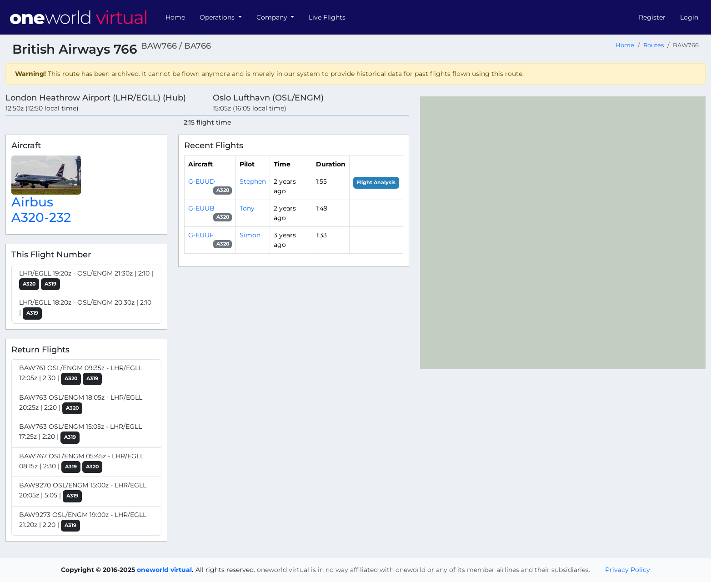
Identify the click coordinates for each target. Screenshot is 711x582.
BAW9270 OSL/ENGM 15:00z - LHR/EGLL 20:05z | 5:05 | (82, 491)
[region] (563, 232)
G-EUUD (201, 181)
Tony (247, 208)
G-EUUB (201, 208)
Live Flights (327, 17)
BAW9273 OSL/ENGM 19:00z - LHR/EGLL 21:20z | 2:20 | (82, 521)
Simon (250, 235)
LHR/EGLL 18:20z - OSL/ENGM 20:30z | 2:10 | (85, 309)
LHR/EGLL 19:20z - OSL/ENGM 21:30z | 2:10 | (86, 280)
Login (689, 17)
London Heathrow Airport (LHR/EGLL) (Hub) (95, 97)
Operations (218, 17)
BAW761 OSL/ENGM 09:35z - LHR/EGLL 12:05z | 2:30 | (80, 374)
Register (652, 17)
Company (272, 17)
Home (175, 17)
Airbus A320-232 (41, 209)
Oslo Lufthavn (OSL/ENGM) (268, 97)
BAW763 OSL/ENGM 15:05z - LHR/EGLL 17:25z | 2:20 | (80, 433)
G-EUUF (201, 235)
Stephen (253, 181)
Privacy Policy (627, 570)
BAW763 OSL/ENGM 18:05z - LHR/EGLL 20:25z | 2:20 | (80, 404)
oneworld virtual (164, 570)
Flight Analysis (376, 183)
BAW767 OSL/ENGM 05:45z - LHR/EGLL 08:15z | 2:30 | (81, 462)
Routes (653, 45)
